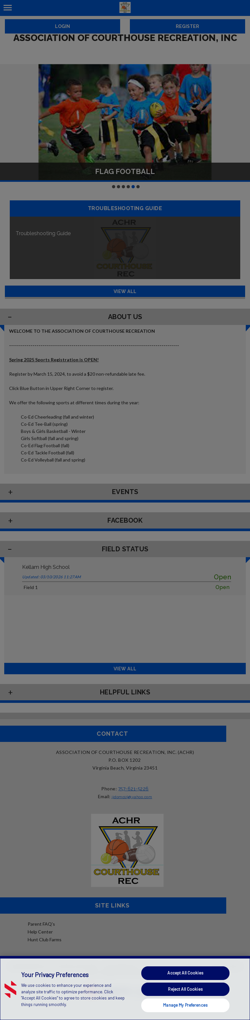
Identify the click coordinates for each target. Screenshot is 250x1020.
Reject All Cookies (185, 989)
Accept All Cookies (185, 972)
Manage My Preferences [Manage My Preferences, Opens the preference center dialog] (185, 1005)
